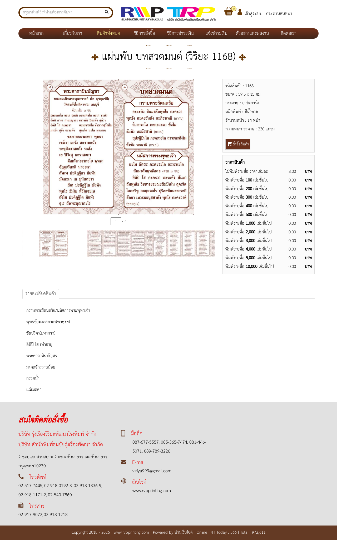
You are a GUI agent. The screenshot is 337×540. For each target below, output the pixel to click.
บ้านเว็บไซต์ (185, 532)
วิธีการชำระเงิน (180, 33)
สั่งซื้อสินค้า (238, 144)
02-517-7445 (30, 486)
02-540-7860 (59, 495)
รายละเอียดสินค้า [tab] (40, 293)
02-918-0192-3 (57, 486)
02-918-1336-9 (86, 486)
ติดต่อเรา (288, 33)
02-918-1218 (56, 515)
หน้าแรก (41, 33)
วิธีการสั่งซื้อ (144, 33)
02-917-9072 (30, 515)
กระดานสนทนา (279, 14)
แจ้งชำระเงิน (216, 33)
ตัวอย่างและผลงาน (252, 33)
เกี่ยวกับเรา (72, 33)
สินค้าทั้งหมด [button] (108, 33)
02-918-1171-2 (32, 495)
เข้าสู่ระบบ (253, 14)
